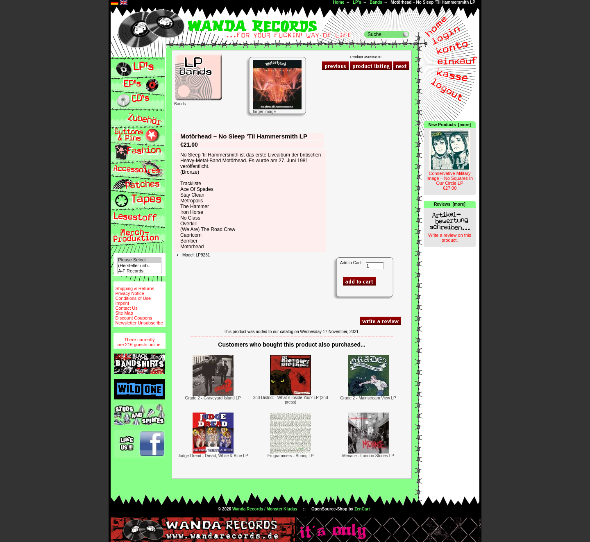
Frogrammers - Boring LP (291, 456)
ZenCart (362, 509)
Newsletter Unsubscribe (139, 322)
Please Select (139, 260)
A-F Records (139, 271)
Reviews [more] (449, 204)
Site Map (124, 313)
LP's (357, 2)
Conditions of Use (133, 298)
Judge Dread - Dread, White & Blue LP (213, 456)
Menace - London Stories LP (368, 456)
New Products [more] (450, 124)
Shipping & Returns (134, 288)
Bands (376, 2)
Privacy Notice (129, 293)
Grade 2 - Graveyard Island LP (213, 398)
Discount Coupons (133, 317)
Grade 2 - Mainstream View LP (368, 398)
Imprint (122, 303)
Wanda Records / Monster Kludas (264, 509)
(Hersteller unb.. (139, 265)
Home (339, 2)
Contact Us (126, 308)
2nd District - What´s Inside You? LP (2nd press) (290, 399)
